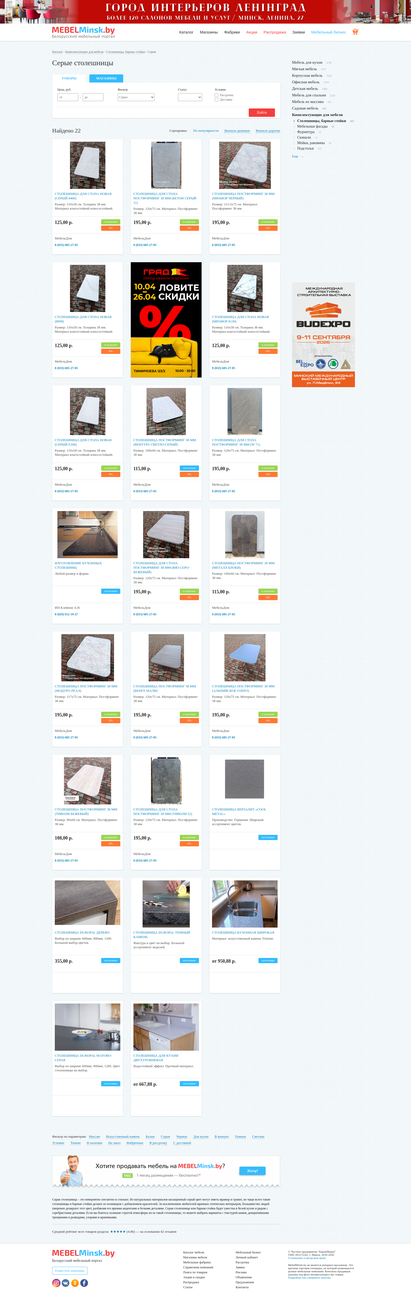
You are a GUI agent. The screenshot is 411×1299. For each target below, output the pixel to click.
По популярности (206, 131)
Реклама (241, 1272)
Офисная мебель (306, 82)
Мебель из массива (308, 102)
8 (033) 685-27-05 (66, 245)
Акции (251, 32)
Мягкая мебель (304, 69)
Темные (240, 1136)
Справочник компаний (198, 1267)
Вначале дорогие (268, 131)
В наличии (94, 1143)
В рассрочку (158, 1143)
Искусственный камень (122, 1136)
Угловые (58, 1143)
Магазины (209, 32)
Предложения (245, 1282)
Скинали (304, 137)
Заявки (298, 32)
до (86, 97)
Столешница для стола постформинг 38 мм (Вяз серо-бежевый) (165, 567)
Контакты (242, 1287)
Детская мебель (305, 88)
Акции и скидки (194, 1277)
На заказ (114, 1143)
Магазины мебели (195, 1257)
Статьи (187, 1287)
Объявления (244, 1277)
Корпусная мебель (307, 75)
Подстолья (305, 148)
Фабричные (135, 1143)
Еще (298, 156)
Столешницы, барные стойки (125, 52)
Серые (165, 1136)
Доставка (226, 99)
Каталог (186, 32)
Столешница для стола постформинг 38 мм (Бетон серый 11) (162, 198)
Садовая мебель (305, 108)
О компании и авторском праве (307, 1257)
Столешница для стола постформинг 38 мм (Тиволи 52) (163, 813)
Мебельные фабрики (197, 1262)
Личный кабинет (247, 1257)
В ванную (222, 1136)
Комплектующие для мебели (85, 52)
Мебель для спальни (309, 95)
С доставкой (182, 1143)
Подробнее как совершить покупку (309, 1277)
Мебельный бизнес (328, 32)
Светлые (258, 1136)
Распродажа (274, 32)
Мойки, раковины (311, 143)
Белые (150, 1136)
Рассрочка (226, 95)
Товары (69, 78)
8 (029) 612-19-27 (66, 614)
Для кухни (201, 1136)
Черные (181, 1136)
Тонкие (76, 1143)
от (61, 97)
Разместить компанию (70, 1271)
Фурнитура (306, 132)
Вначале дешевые (237, 131)
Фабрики (232, 32)
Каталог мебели (193, 1252)
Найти (262, 112)
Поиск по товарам (195, 1272)
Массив (94, 1136)
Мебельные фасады (312, 126)
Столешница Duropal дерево (86, 932)
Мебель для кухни (307, 62)
